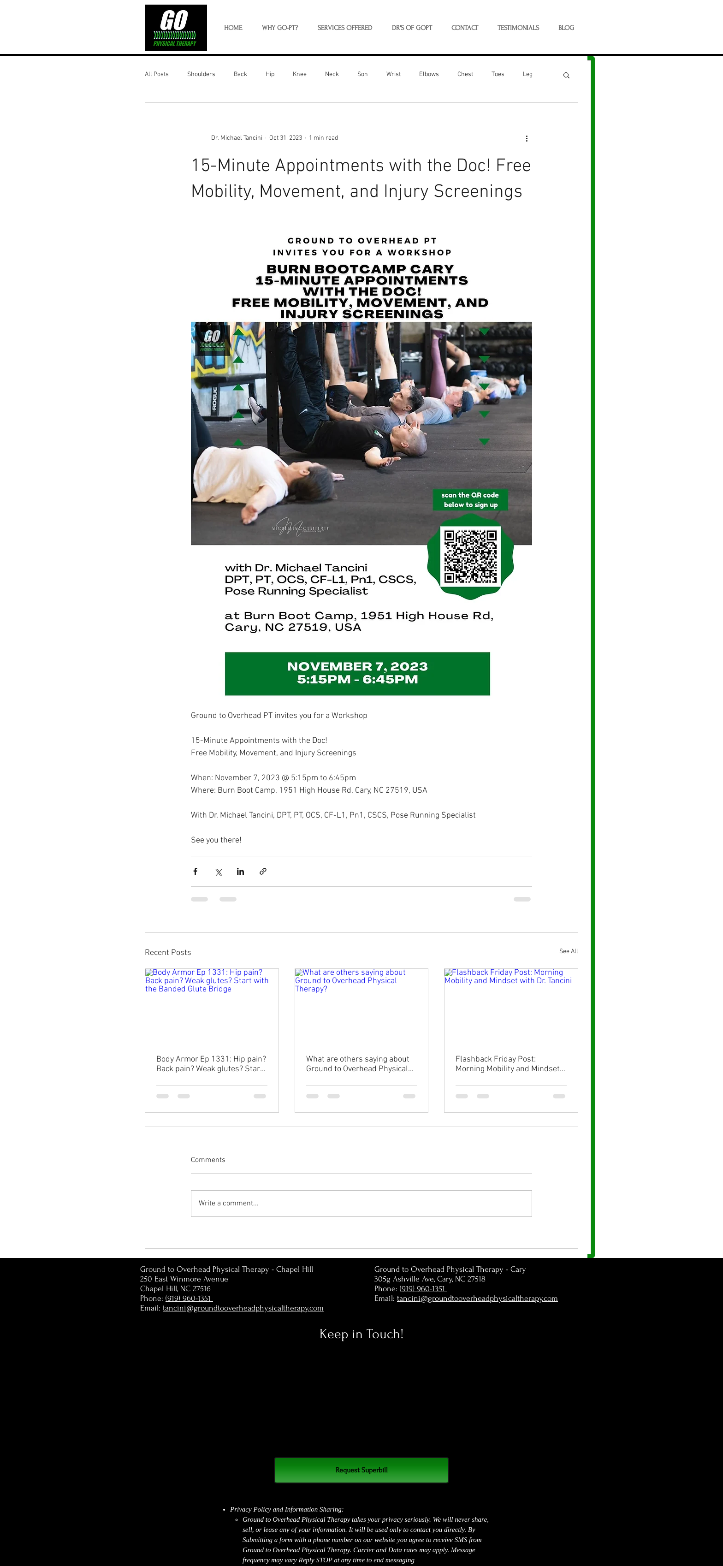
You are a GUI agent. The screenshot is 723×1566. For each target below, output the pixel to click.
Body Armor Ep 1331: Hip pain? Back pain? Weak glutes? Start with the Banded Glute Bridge (211, 1064)
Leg (528, 74)
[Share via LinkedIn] (240, 871)
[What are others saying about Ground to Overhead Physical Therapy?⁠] (361, 1006)
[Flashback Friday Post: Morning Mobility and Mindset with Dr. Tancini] (511, 1006)
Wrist (393, 74)
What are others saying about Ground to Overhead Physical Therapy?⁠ (357, 1064)
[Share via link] (263, 871)
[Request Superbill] (361, 1470)
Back (240, 74)
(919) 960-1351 (189, 1298)
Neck (332, 74)
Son (362, 74)
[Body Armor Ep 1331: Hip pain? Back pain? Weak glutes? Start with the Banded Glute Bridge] (212, 1006)
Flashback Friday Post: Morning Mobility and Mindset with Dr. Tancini (508, 1064)
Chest (465, 74)
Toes (498, 74)
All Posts (157, 74)
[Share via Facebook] (195, 871)
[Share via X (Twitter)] (217, 871)
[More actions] (526, 137)
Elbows (429, 74)
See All (568, 951)
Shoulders (201, 74)
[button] (345, 28)
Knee (300, 74)
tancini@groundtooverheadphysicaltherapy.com (243, 1308)
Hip (270, 74)
